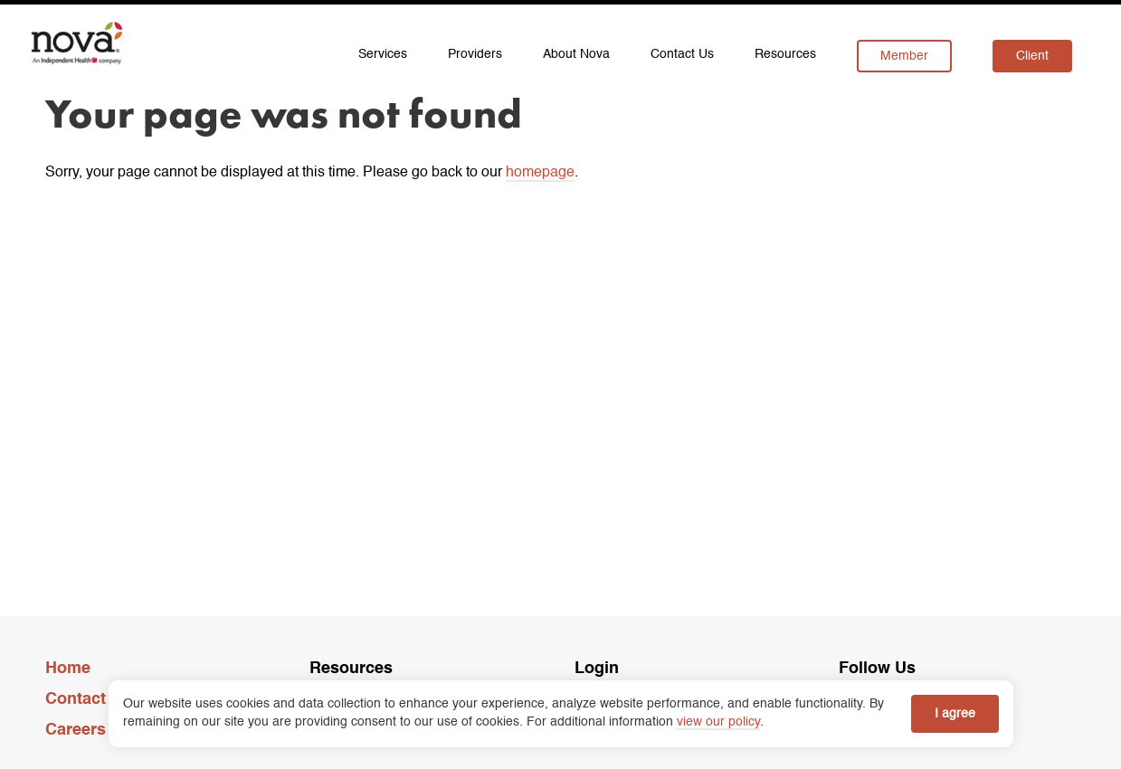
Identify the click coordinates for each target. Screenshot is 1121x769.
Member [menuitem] (904, 56)
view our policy (718, 722)
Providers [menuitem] (475, 54)
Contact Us (88, 699)
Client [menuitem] (1032, 56)
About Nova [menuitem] (576, 54)
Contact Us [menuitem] (682, 54)
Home (67, 668)
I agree (955, 713)
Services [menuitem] (382, 54)
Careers (75, 730)
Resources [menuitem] (785, 54)
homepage (540, 173)
